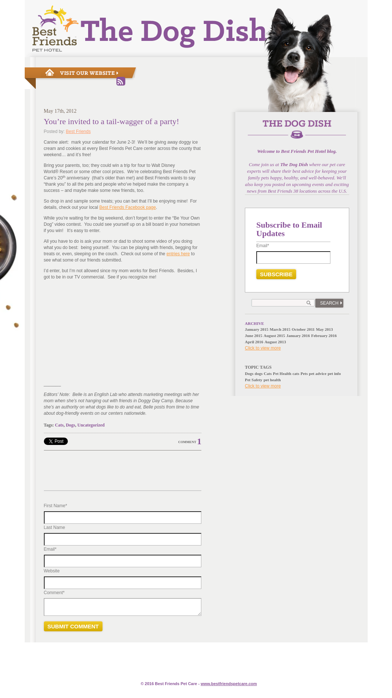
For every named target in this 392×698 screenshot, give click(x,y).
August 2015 (274, 335)
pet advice (317, 373)
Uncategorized (91, 425)
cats (295, 373)
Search (329, 303)
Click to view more (263, 348)
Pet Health (282, 373)
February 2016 (324, 335)
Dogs (70, 425)
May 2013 (324, 329)
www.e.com (229, 683)
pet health (272, 380)
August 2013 (275, 342)
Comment (187, 442)
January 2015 (256, 329)
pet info (334, 373)
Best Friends (78, 131)
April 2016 (254, 342)
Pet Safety (253, 380)
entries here (178, 253)
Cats (59, 425)
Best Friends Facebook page (127, 207)
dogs (259, 373)
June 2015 (253, 335)
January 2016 (298, 335)
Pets (304, 373)
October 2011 (303, 329)
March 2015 (280, 329)
